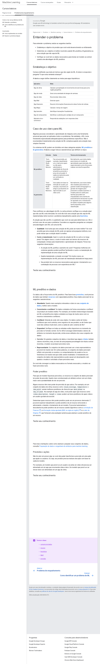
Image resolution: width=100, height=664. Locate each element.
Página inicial (6, 13)
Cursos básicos (9, 8)
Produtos (45, 32)
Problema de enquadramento (83, 32)
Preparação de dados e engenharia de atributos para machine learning (63, 446)
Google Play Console (71, 647)
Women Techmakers (35, 650)
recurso (42, 548)
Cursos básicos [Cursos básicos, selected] (32, 2)
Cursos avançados (47, 2)
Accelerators (33, 647)
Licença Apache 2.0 (84, 589)
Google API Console (71, 641)
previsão (43, 559)
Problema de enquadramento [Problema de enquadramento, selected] (24, 13)
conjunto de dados (46, 544)
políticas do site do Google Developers (52, 591)
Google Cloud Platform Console (74, 644)
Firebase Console (70, 650)
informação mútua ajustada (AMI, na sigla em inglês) (61, 410)
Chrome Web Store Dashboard (74, 660)
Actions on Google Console (73, 654)
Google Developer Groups (37, 641)
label (41, 555)
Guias (59, 2)
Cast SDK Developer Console (73, 657)
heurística (43, 551)
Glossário (67, 2)
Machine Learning (11, 2)
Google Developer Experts (37, 644)
